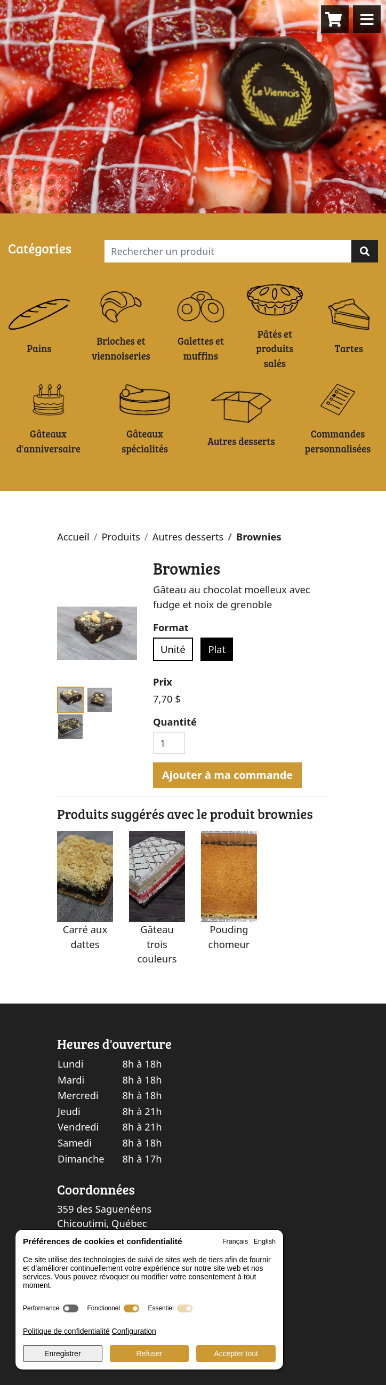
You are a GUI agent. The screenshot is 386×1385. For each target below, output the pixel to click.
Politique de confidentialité (66, 1331)
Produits (120, 536)
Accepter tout (236, 1353)
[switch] (70, 1308)
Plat (217, 649)
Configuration (134, 1331)
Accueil (73, 536)
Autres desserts (188, 536)
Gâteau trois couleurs (156, 943)
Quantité (175, 721)
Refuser (149, 1353)
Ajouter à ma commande (227, 775)
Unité (173, 649)
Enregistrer (62, 1353)
